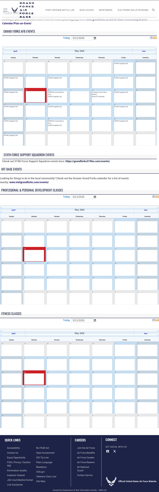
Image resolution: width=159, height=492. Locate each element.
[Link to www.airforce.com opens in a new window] (83, 447)
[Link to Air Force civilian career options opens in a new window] (82, 470)
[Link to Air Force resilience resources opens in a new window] (41, 465)
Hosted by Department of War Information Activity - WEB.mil (79, 486)
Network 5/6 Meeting (98, 96)
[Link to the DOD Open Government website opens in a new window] (44, 452)
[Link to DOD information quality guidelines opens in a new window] (14, 465)
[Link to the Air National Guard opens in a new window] (84, 465)
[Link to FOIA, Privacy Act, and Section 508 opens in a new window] (18, 461)
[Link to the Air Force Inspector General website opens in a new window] (13, 470)
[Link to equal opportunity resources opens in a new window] (13, 456)
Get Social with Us (116, 447)
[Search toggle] (154, 10)
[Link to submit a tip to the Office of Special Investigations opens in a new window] (42, 456)
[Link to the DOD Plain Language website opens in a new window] (43, 461)
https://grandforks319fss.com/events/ (87, 161)
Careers (80, 440)
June (144, 51)
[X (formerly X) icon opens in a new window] (114, 451)
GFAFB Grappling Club (121, 63)
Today (66, 37)
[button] (4, 10)
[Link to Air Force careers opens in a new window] (83, 456)
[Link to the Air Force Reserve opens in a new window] (83, 461)
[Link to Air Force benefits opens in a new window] (83, 452)
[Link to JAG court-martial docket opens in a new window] (17, 474)
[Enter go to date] (82, 38)
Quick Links (12, 440)
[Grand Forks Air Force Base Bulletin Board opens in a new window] (133, 10)
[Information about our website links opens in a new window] (12, 479)
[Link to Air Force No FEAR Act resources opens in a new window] (42, 447)
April (15, 51)
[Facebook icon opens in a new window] (108, 451)
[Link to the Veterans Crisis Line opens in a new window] (46, 474)
